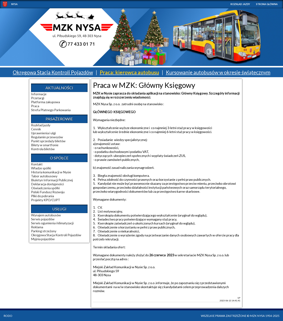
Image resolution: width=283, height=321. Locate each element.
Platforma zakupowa (45, 102)
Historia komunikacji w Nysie (51, 172)
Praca (35, 106)
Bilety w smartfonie (44, 145)
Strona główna (267, 4)
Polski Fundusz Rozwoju (48, 192)
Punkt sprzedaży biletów (48, 141)
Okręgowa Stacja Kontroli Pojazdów (53, 72)
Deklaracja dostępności (47, 184)
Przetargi (37, 98)
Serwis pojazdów (43, 219)
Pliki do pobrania (42, 196)
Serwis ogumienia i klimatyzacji (52, 223)
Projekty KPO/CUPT (45, 200)
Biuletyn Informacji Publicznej (52, 180)
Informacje (39, 94)
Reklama (37, 227)
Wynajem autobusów (46, 215)
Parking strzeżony (43, 231)
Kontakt (37, 164)
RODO (8, 315)
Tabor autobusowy (44, 176)
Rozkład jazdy (240, 4)
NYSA (14, 4)
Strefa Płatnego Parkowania (51, 110)
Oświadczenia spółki (45, 188)
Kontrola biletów (43, 149)
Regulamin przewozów (47, 137)
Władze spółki (41, 168)
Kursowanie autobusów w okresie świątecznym (218, 72)
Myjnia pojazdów (43, 239)
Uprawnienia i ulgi (43, 133)
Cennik (36, 129)
